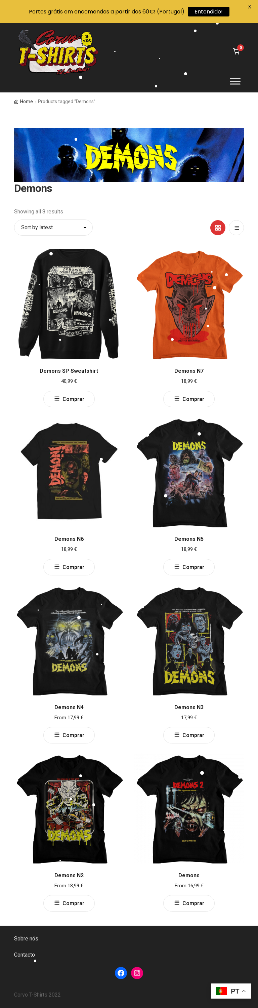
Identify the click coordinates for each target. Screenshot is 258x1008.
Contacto (24, 955)
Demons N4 (69, 707)
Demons (189, 875)
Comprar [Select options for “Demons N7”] (193, 399)
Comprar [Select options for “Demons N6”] (73, 567)
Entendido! (209, 11)
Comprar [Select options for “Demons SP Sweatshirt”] (73, 399)
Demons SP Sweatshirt (69, 371)
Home (26, 101)
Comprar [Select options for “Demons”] (193, 903)
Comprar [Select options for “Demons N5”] (193, 567)
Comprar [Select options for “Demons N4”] (73, 735)
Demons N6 (69, 539)
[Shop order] (53, 227)
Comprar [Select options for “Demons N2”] (73, 903)
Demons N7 (189, 371)
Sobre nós (26, 938)
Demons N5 (189, 539)
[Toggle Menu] (235, 81)
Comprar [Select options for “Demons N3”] (193, 735)
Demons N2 (69, 875)
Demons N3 (189, 707)
